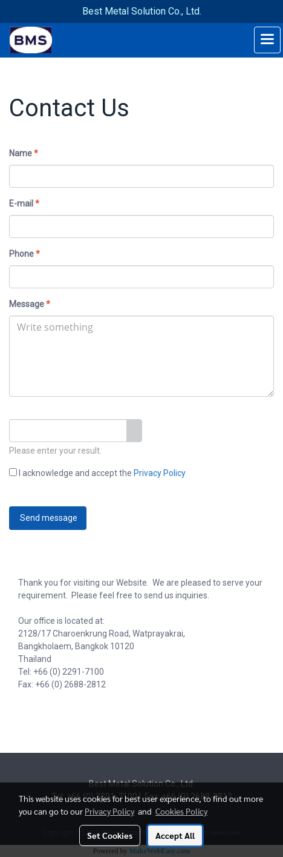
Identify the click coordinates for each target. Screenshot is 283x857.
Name (23, 153)
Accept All (175, 835)
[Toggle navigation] (267, 40)
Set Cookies (109, 835)
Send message (47, 518)
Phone (24, 254)
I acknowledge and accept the (97, 473)
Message (29, 304)
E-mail (24, 203)
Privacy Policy (160, 473)
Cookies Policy (181, 811)
